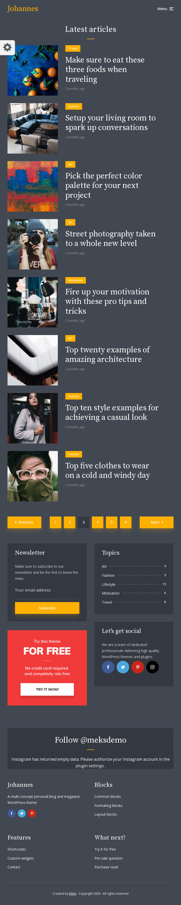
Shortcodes (17, 849)
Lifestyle (108, 584)
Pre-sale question (108, 858)
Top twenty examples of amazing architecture (107, 355)
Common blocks (107, 796)
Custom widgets (21, 858)
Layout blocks (105, 814)
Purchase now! (106, 867)
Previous (26, 522)
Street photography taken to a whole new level (110, 239)
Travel (72, 48)
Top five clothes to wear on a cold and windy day (107, 471)
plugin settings (90, 765)
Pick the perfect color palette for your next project (103, 185)
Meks (72, 893)
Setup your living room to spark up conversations (110, 123)
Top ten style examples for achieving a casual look (112, 413)
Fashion (73, 106)
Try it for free (105, 849)
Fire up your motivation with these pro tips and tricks (107, 301)
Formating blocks (108, 805)
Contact (14, 867)
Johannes (23, 9)
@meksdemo (103, 740)
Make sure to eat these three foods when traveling (105, 69)
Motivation (75, 280)
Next (155, 522)
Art (70, 164)
